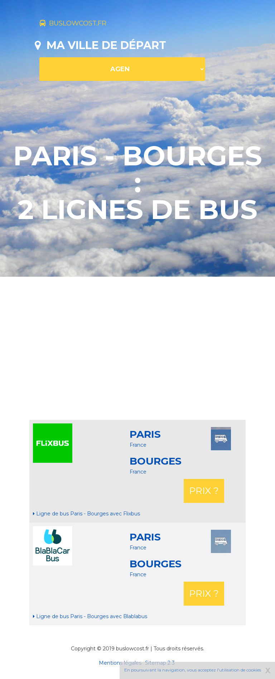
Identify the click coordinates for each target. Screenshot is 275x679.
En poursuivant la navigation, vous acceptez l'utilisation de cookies (192, 670)
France (138, 445)
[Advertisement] (155, 348)
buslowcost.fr (86, 24)
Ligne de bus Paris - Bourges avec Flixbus (86, 513)
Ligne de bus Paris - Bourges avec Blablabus (90, 616)
